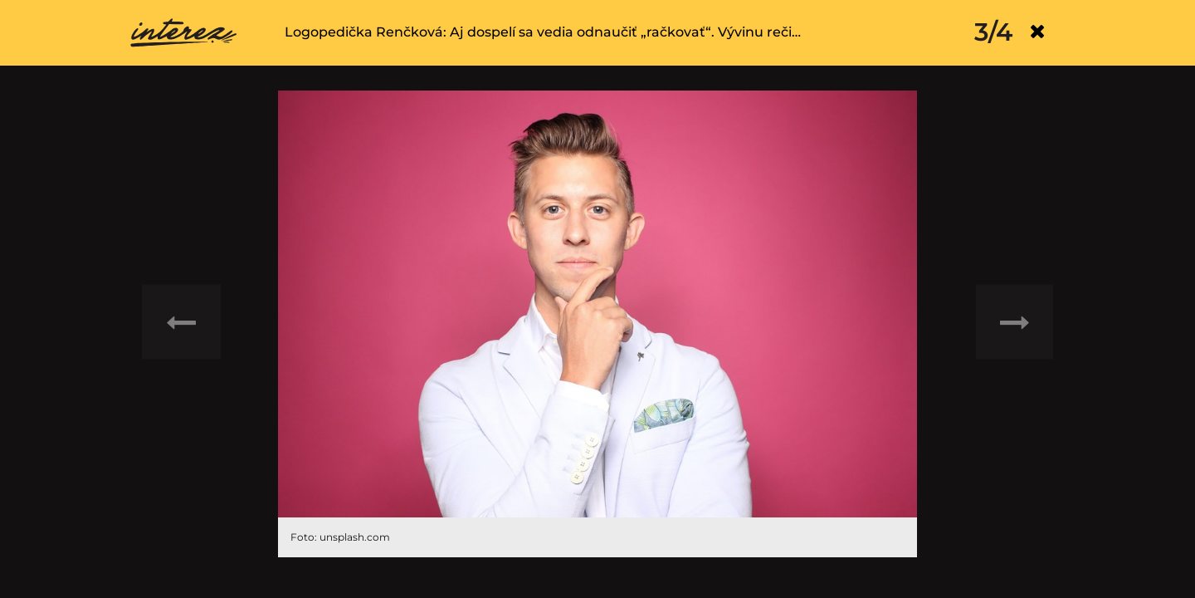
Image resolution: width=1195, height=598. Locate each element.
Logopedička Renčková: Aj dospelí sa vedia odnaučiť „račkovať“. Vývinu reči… (543, 32)
